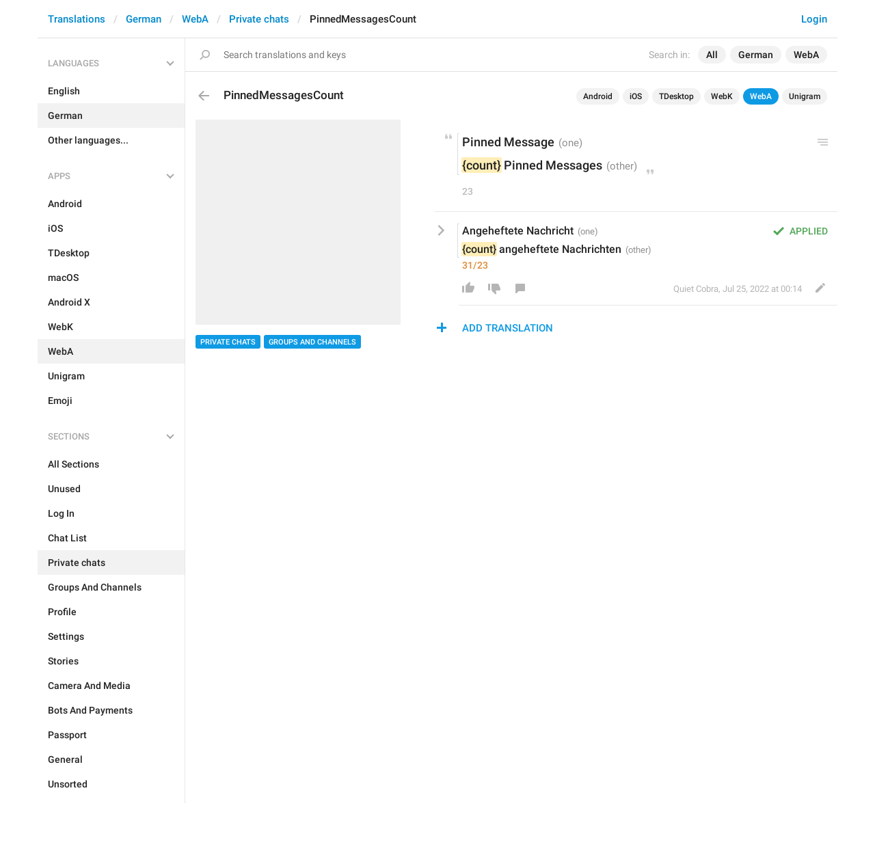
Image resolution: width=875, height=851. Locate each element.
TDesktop (676, 96)
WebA (195, 19)
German (143, 19)
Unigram (804, 96)
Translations (76, 19)
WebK (722, 96)
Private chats (259, 19)
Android (597, 96)
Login (814, 19)
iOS (636, 96)
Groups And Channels (312, 342)
